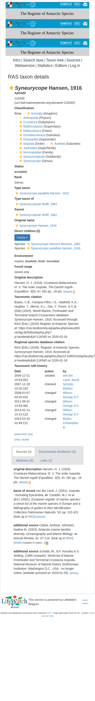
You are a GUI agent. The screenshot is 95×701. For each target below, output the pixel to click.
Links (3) (46, 460)
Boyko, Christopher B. (70, 423)
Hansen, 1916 (41, 193)
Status (19, 166)
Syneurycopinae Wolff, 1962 (35, 204)
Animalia (34, 113)
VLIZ (49, 613)
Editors (61, 65)
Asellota (57, 143)
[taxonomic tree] (23, 434)
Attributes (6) (24, 460)
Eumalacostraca (31, 135)
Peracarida (28, 139)
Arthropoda (28, 117)
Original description (28, 277)
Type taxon (22, 188)
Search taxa (33, 60)
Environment (23, 256)
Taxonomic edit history (30, 366)
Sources (73, 60)
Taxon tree (55, 60)
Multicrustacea (30, 126)
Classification (24, 108)
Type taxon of (24, 198)
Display (22, 237)
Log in (75, 65)
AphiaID (20, 93)
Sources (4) (23, 451)
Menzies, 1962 (53, 244)
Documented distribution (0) (57, 451)
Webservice (24, 65)
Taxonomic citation (28, 297)
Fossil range (23, 266)
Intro (16, 60)
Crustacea (27, 122)
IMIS (31, 516)
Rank (18, 177)
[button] (11, 87)
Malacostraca (29, 130)
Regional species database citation (39, 342)
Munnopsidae (29, 152)
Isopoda (26, 143)
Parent (19, 209)
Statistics (44, 65)
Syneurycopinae (31, 156)
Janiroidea (27, 148)
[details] (67, 291)
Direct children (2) (27, 231)
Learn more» (85, 602)
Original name (24, 220)
